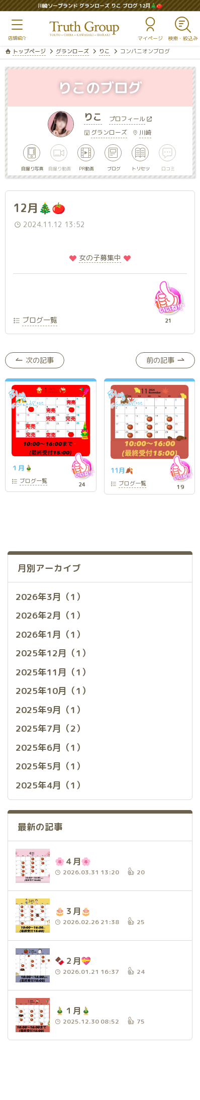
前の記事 (160, 360)
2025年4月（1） (50, 785)
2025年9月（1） (50, 710)
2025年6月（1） (50, 747)
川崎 (145, 132)
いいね (168, 297)
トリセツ (141, 168)
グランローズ (72, 51)
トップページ (29, 51)
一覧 (33, 481)
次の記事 (40, 360)
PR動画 (86, 168)
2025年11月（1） (53, 672)
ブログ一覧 (39, 320)
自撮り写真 (32, 168)
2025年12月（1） (53, 653)
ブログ (114, 168)
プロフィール (127, 119)
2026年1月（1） (50, 634)
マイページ (150, 38)
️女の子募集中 (100, 257)
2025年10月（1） (53, 690)
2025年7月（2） (50, 728)
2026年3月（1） (50, 596)
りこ (104, 51)
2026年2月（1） (50, 615)
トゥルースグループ (84, 29)
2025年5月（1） (50, 766)
